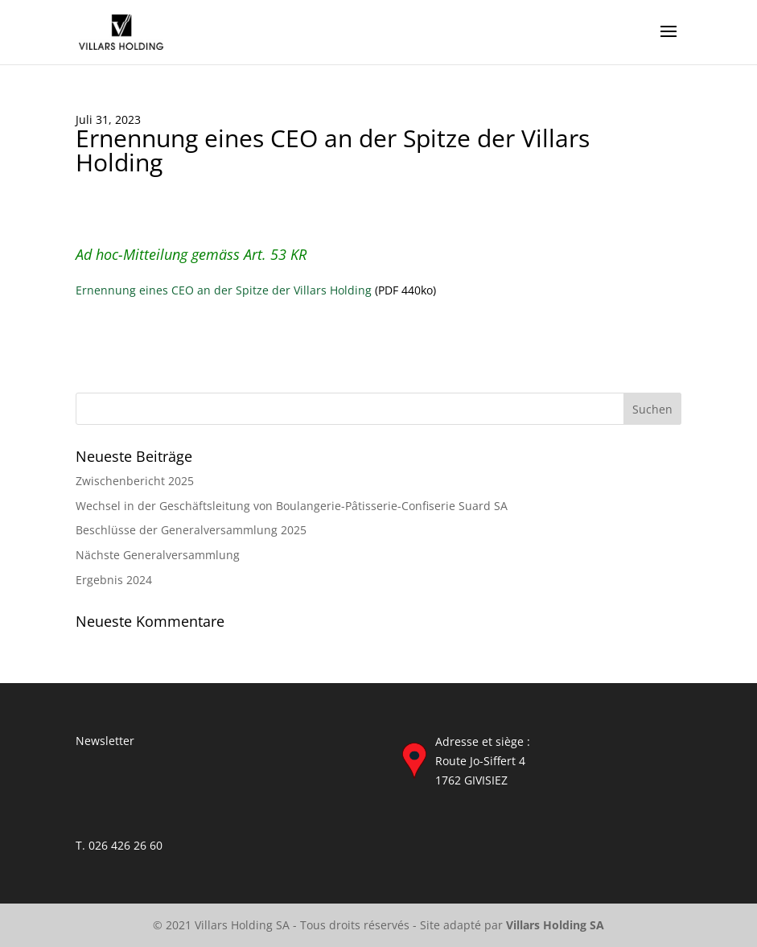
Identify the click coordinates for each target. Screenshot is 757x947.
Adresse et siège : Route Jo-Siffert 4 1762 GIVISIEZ (482, 761)
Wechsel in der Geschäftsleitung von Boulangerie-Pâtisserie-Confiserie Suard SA (292, 505)
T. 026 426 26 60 (119, 845)
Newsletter (105, 740)
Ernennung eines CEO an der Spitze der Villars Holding (224, 290)
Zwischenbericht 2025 (135, 480)
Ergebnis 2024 (114, 579)
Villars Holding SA (555, 925)
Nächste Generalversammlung (158, 554)
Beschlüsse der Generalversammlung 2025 (191, 529)
